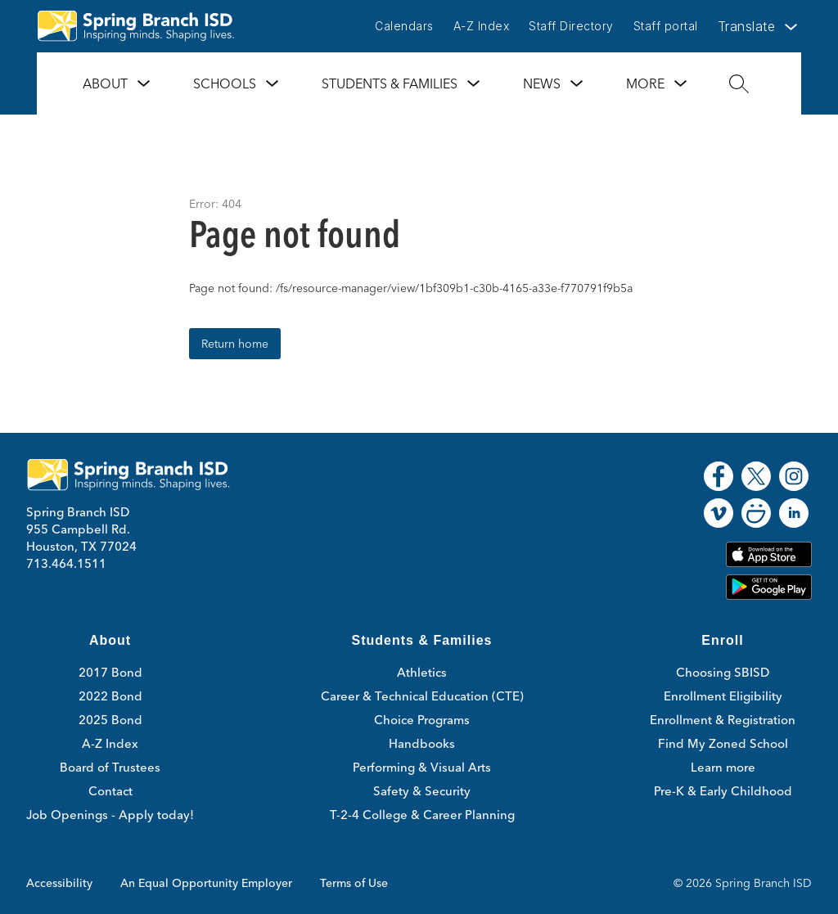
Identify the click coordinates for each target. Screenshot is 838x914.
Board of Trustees (110, 767)
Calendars (404, 26)
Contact (110, 791)
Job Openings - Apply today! (110, 814)
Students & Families (389, 83)
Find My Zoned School (723, 743)
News (542, 83)
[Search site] (739, 83)
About (105, 83)
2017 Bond (110, 672)
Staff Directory (571, 26)
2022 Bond (110, 696)
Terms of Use (354, 883)
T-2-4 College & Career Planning (422, 814)
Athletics (422, 672)
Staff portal (665, 26)
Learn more (723, 767)
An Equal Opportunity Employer (206, 883)
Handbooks (422, 743)
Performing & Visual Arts (422, 767)
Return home (234, 343)
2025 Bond (110, 719)
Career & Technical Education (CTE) (422, 696)
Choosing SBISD (722, 672)
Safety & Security (422, 791)
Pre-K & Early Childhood (723, 791)
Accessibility (59, 883)
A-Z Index (481, 26)
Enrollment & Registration (722, 719)
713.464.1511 (66, 563)
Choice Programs (422, 719)
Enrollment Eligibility (723, 696)
